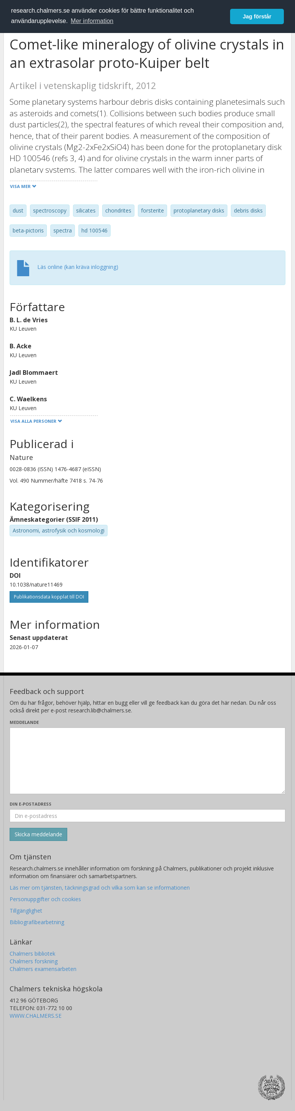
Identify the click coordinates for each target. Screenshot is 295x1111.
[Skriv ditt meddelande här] (147, 760)
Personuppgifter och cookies (45, 899)
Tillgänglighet (26, 910)
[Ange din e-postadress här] (147, 815)
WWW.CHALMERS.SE (35, 1015)
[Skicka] (38, 834)
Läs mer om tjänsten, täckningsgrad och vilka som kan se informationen (100, 887)
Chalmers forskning (34, 961)
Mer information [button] (92, 21)
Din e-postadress (30, 804)
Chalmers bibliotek (32, 953)
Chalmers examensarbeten (43, 969)
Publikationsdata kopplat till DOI (49, 596)
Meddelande (24, 722)
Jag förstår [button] (257, 16)
